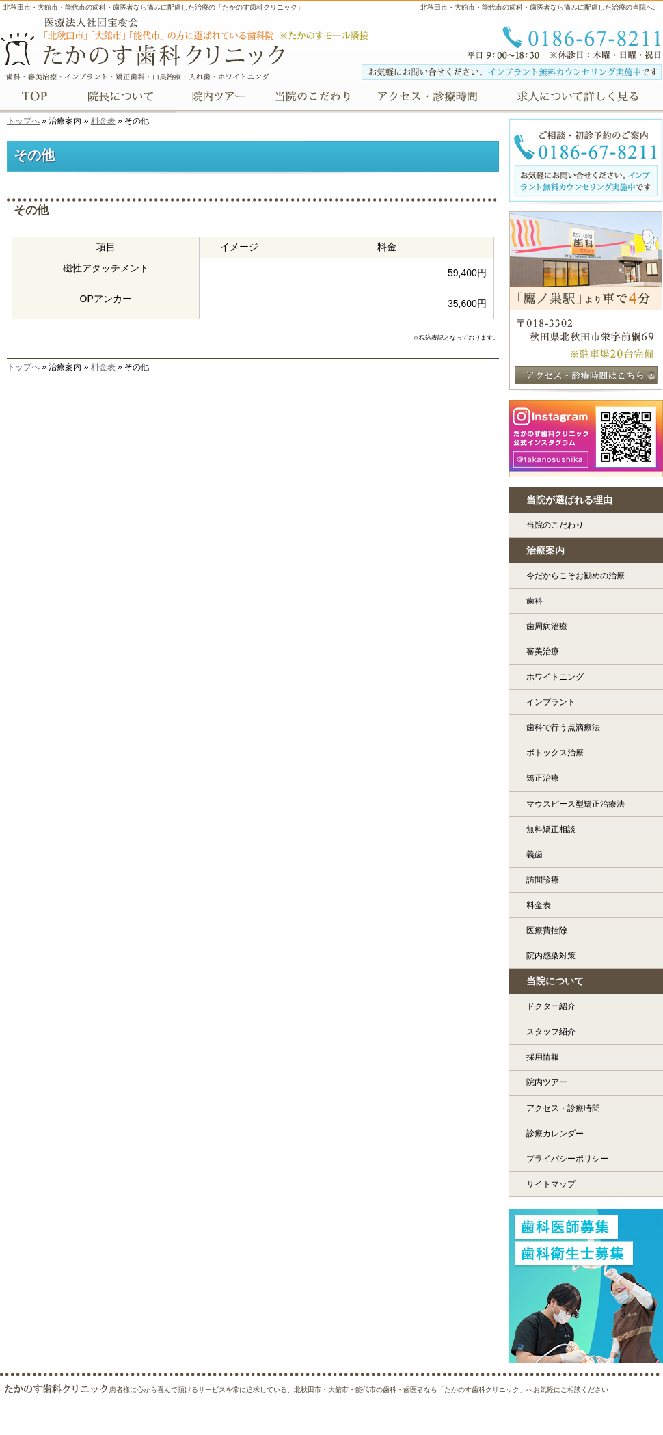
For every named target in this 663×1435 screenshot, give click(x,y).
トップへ (23, 121)
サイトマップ (551, 1184)
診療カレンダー (555, 1133)
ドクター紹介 (551, 1006)
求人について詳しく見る (581, 97)
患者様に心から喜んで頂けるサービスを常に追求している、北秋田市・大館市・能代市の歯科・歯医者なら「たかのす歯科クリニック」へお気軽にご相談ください (358, 1389)
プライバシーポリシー (567, 1159)
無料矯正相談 (551, 829)
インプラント (551, 702)
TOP (34, 97)
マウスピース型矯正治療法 (575, 804)
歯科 (534, 601)
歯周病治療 (546, 626)
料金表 (103, 121)
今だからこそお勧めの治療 (575, 575)
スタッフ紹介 (551, 1031)
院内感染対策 (551, 956)
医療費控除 (546, 930)
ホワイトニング (555, 677)
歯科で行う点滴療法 (563, 727)
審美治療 (542, 651)
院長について (121, 97)
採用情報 (542, 1057)
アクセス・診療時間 (563, 1108)
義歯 (534, 854)
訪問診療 (542, 880)
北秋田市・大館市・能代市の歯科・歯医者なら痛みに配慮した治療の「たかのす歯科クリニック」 (153, 7)
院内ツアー (546, 1082)
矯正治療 (542, 778)
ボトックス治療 (555, 752)
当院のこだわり (555, 525)
